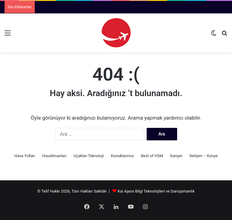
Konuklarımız (122, 155)
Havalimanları (54, 155)
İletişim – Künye (204, 155)
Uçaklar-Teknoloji (88, 155)
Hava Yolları (24, 155)
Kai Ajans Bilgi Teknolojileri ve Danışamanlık (156, 191)
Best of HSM (152, 155)
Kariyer (176, 155)
